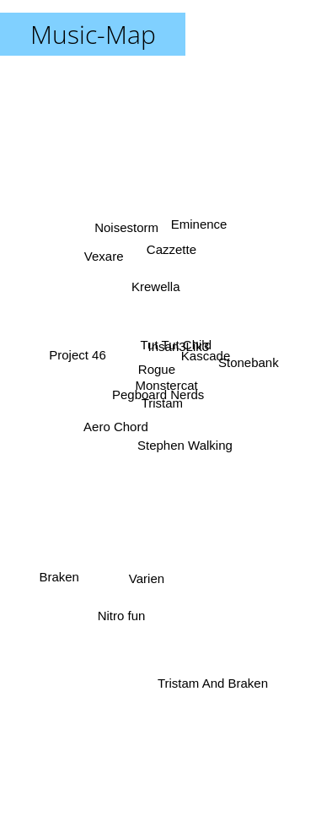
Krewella (153, 288)
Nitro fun (120, 612)
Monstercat (168, 382)
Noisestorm (127, 240)
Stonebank (248, 361)
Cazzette (170, 255)
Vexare (102, 255)
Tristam (164, 402)
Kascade (205, 361)
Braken (60, 572)
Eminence (199, 228)
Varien (146, 569)
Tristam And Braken (216, 685)
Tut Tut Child (177, 340)
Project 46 (75, 356)
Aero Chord (116, 420)
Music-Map (93, 34)
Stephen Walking (185, 447)
